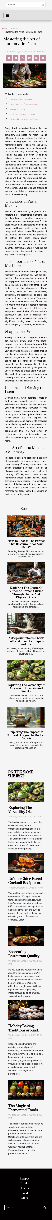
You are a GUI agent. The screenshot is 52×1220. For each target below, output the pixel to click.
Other (24, 1198)
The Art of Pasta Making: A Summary (25, 119)
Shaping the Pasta (17, 109)
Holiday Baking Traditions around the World (23, 1030)
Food (24, 1193)
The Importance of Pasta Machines (24, 104)
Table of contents (18, 94)
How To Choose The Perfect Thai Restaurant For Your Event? (26, 544)
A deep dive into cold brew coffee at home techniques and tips (26, 641)
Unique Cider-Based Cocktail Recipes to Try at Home (25, 882)
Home (4, 28)
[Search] (26, 4)
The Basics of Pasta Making (21, 99)
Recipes (15, 28)
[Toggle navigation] (7, 15)
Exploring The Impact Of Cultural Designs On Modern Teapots (26, 735)
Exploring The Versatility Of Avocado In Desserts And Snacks (26, 688)
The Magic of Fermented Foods (23, 1108)
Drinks (24, 1183)
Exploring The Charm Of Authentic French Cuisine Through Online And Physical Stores (26, 592)
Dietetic (25, 1188)
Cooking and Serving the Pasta (22, 114)
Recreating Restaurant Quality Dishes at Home (23, 956)
